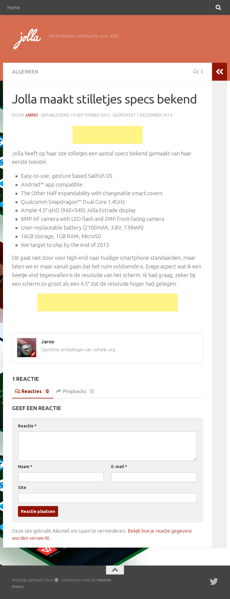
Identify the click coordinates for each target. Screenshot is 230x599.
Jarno (31, 115)
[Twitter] (214, 581)
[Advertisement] (107, 135)
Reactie (27, 426)
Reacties (32, 391)
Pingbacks (75, 391)
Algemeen (25, 71)
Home (13, 7)
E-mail (119, 466)
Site (22, 487)
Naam (25, 466)
